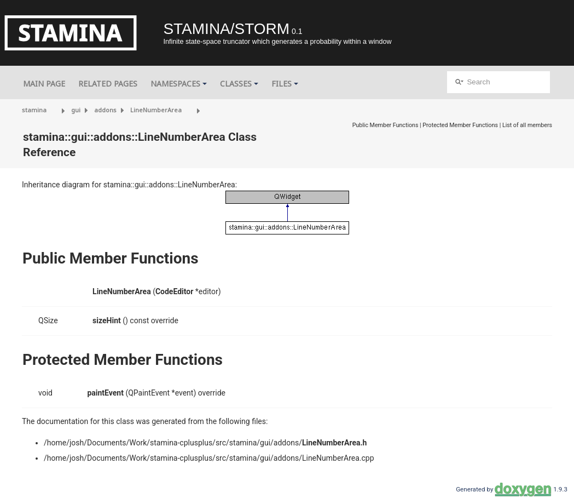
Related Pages (107, 83)
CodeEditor (174, 291)
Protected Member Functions (460, 125)
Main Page (44, 83)
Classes (239, 83)
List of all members (527, 125)
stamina (34, 110)
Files (284, 83)
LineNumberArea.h (334, 442)
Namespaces (178, 83)
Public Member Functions (385, 125)
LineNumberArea (156, 110)
